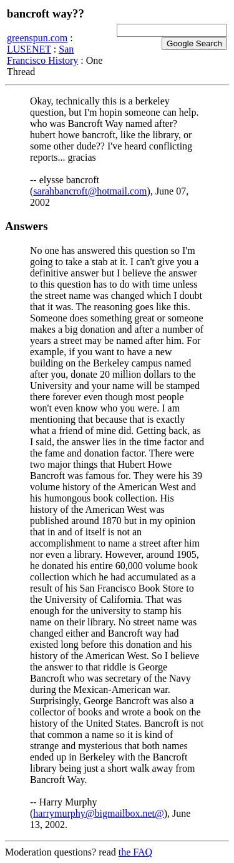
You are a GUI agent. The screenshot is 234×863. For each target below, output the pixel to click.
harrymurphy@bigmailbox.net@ (98, 813)
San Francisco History (42, 55)
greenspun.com (37, 38)
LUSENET (29, 49)
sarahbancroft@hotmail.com (90, 191)
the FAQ (135, 852)
